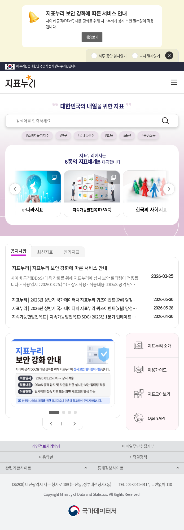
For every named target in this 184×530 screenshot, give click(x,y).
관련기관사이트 (18, 468)
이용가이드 (150, 369)
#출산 (127, 135)
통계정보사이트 (111, 468)
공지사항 (19, 251)
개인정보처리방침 (46, 446)
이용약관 (46, 457)
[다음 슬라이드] (169, 189)
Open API (149, 418)
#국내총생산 (86, 135)
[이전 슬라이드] (15, 189)
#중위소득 (148, 135)
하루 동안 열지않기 (113, 55)
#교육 (109, 135)
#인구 (63, 135)
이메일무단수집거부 (138, 446)
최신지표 (45, 252)
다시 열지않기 (149, 55)
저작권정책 (138, 457)
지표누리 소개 (152, 345)
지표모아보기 (152, 394)
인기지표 (72, 252)
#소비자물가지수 (37, 135)
